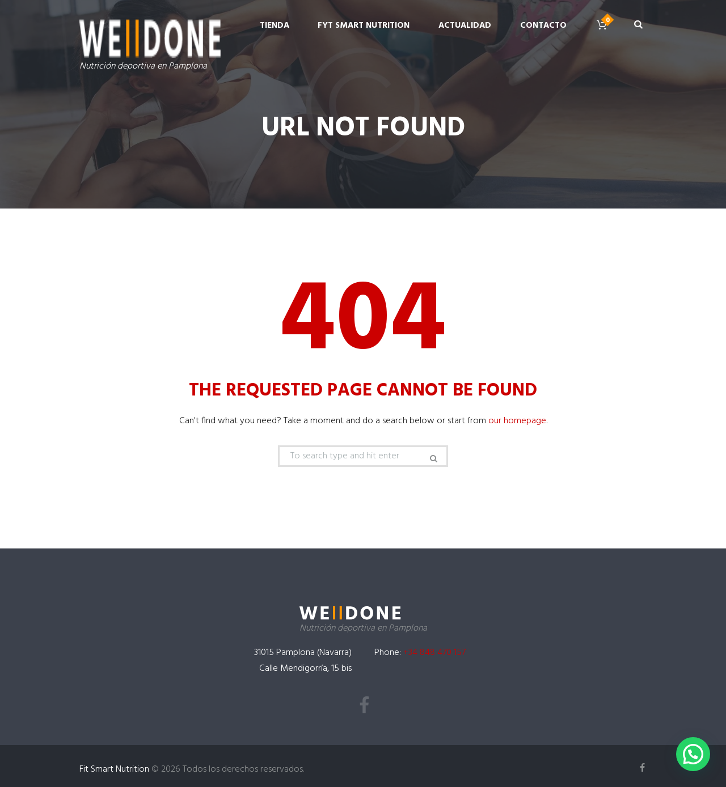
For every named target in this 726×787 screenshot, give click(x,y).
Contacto (543, 25)
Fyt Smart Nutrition (364, 25)
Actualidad (464, 25)
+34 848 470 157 (434, 652)
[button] (693, 754)
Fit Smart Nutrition (114, 769)
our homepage (517, 421)
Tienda (274, 25)
